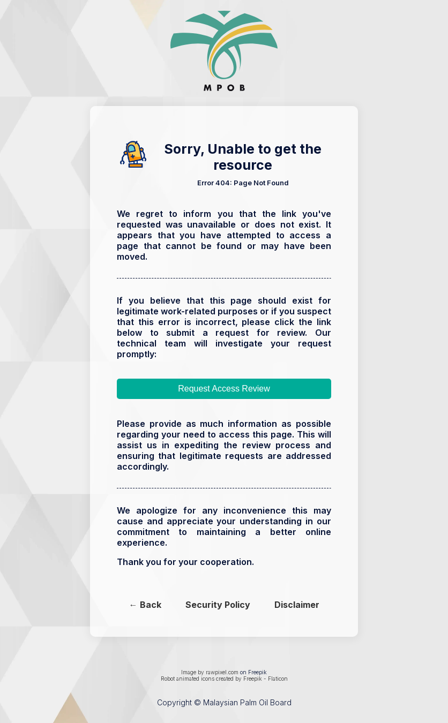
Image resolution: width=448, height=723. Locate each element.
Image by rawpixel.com (209, 672)
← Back (145, 604)
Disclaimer (296, 604)
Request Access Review (224, 388)
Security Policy (217, 604)
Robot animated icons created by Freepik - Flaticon (224, 678)
